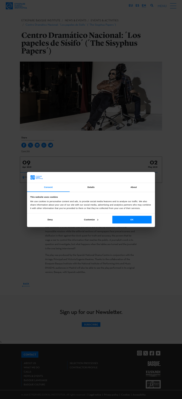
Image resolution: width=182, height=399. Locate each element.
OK (132, 219)
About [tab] (134, 187)
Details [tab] (91, 187)
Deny (50, 219)
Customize (91, 219)
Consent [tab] (48, 187)
